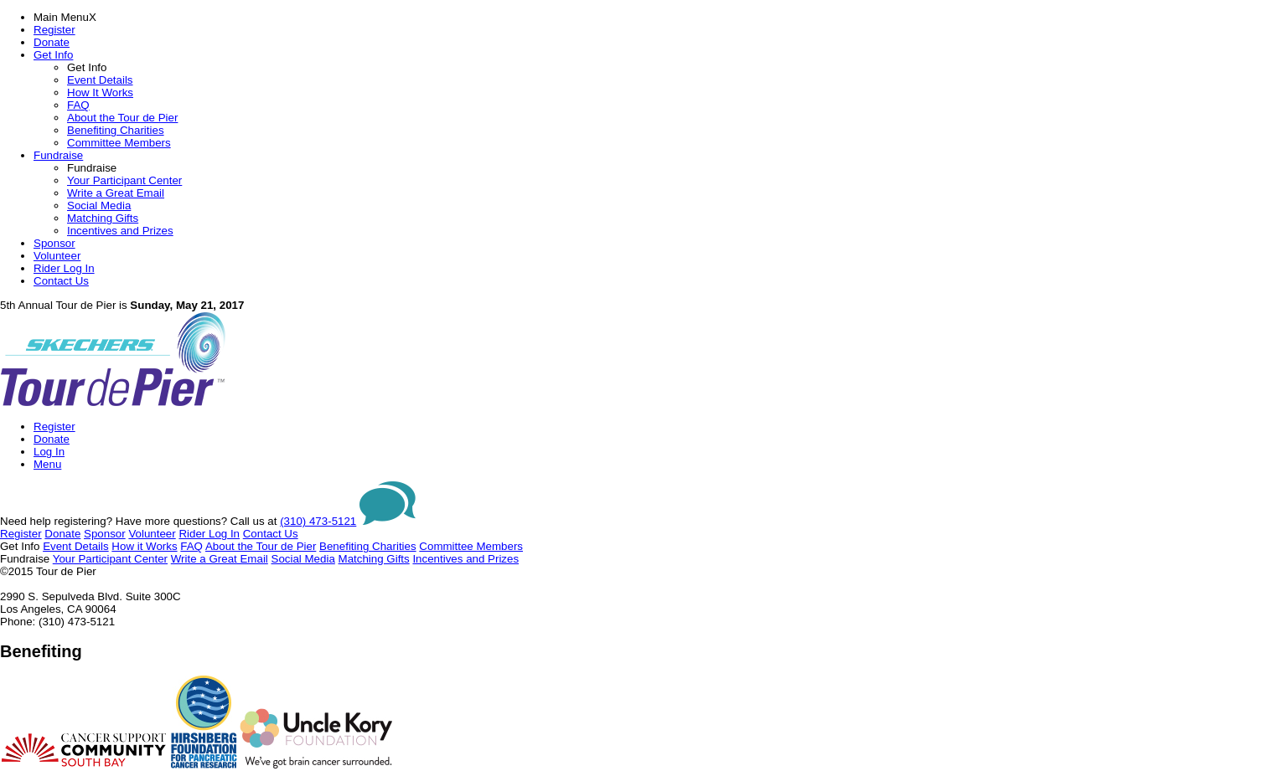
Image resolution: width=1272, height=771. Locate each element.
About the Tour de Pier (122, 117)
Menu (47, 464)
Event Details (100, 80)
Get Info (53, 55)
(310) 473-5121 (318, 521)
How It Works (100, 92)
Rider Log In (64, 268)
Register (54, 29)
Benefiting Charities (115, 130)
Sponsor (54, 243)
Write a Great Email (115, 193)
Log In (49, 451)
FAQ (78, 105)
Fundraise (58, 155)
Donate (52, 42)
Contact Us (61, 281)
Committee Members (119, 142)
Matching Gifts (102, 218)
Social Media (99, 205)
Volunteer (57, 255)
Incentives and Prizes (120, 230)
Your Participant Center (124, 180)
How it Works (144, 546)
